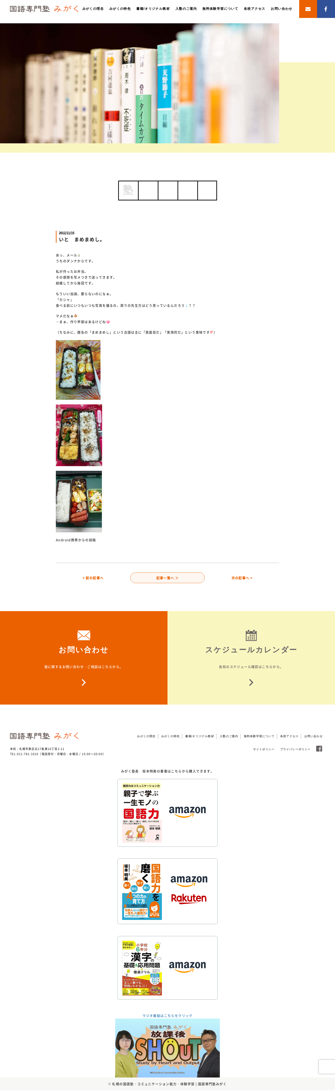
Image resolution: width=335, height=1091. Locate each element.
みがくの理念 (93, 8)
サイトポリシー (264, 750)
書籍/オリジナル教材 (153, 8)
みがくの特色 (120, 8)
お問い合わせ (281, 8)
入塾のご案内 (186, 8)
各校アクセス (254, 8)
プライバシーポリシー (295, 750)
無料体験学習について (220, 8)
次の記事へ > (242, 578)
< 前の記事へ (93, 578)
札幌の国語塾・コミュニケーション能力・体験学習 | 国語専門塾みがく (169, 1084)
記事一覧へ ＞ (167, 578)
